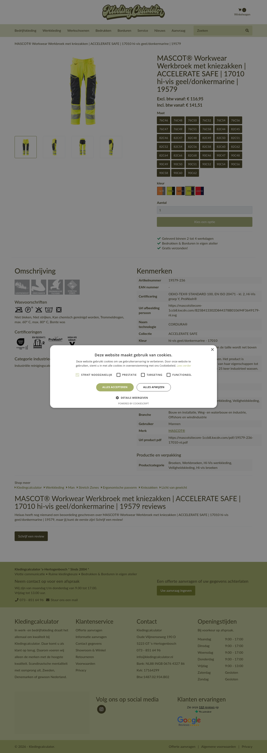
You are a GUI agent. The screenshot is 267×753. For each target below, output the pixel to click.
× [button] (212, 349)
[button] (133, 398)
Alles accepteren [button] (115, 387)
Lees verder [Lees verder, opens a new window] (184, 365)
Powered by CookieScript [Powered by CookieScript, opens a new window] (133, 403)
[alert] (133, 376)
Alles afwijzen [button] (153, 387)
